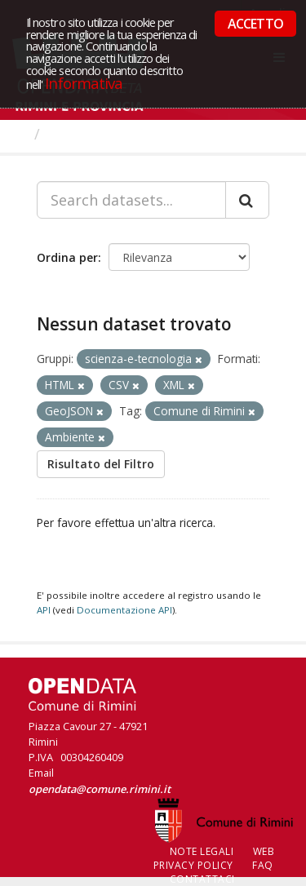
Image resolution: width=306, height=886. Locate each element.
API (44, 610)
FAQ (262, 865)
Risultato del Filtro (100, 464)
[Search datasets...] (131, 200)
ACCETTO (255, 24)
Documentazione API (124, 610)
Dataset (77, 134)
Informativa (83, 83)
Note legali (202, 851)
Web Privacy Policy (214, 858)
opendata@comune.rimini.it (100, 789)
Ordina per (67, 257)
